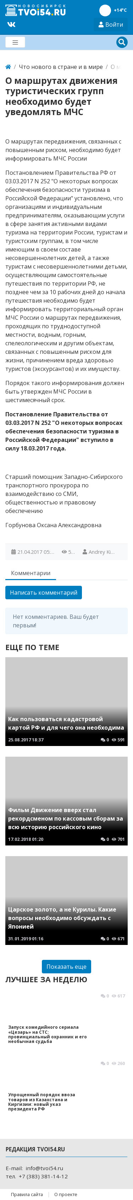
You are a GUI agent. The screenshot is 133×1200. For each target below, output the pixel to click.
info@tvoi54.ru (44, 1168)
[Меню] (15, 42)
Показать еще (66, 967)
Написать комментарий (43, 592)
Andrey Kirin (102, 551)
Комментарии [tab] (30, 573)
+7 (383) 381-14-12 (43, 1176)
